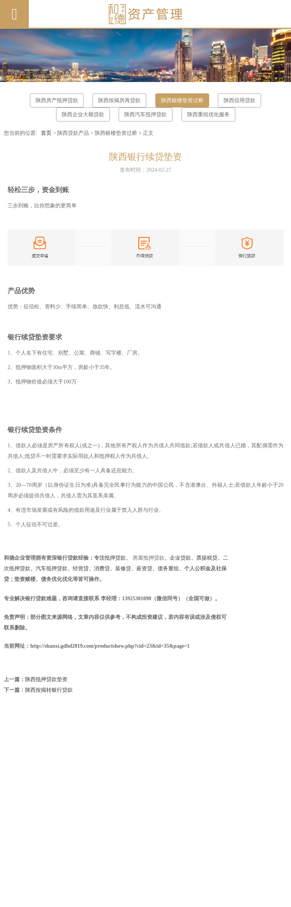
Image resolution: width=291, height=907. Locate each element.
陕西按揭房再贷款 (119, 100)
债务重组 (168, 568)
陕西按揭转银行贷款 (49, 690)
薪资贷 (144, 568)
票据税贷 (206, 558)
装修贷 (123, 568)
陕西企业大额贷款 (83, 114)
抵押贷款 (115, 558)
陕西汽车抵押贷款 (145, 114)
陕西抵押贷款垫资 (46, 679)
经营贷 (81, 568)
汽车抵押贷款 (51, 568)
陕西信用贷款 (239, 100)
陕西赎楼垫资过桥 (182, 100)
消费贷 (102, 568)
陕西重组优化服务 (208, 114)
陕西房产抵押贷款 (57, 100)
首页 (46, 133)
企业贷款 (180, 558)
